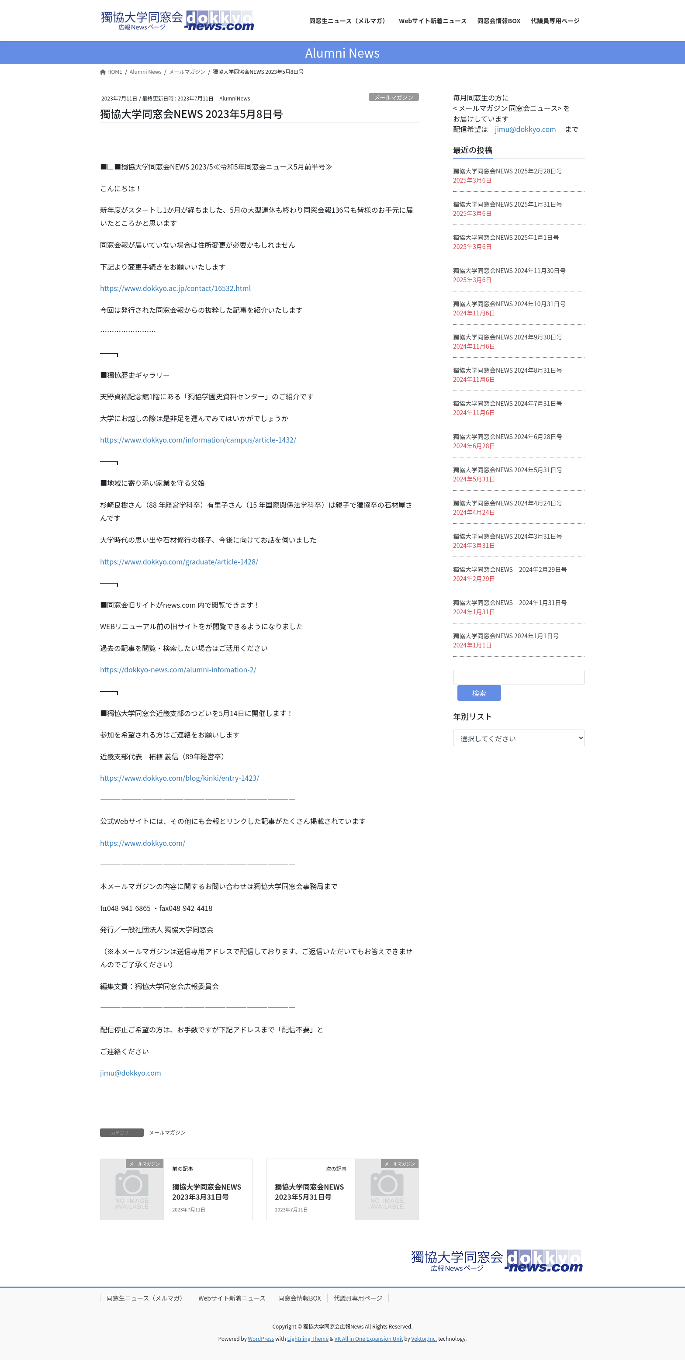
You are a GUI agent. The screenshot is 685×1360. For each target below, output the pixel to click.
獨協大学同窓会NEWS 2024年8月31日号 (507, 370)
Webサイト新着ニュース (232, 1298)
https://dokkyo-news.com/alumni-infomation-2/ (178, 669)
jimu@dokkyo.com (130, 1072)
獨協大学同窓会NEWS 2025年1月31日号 (507, 204)
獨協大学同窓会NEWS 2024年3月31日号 (507, 536)
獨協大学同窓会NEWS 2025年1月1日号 (506, 237)
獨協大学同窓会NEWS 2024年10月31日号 (509, 303)
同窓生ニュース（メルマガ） (146, 1298)
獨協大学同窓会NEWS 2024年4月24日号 (507, 502)
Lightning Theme (308, 1338)
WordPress (261, 1338)
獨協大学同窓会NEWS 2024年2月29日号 (510, 569)
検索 (479, 693)
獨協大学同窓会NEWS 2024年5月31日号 (507, 469)
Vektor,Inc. (424, 1338)
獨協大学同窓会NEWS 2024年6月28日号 (507, 436)
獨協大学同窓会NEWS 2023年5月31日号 (309, 1191)
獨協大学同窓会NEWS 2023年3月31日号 (206, 1191)
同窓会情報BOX (299, 1298)
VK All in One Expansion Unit (369, 1338)
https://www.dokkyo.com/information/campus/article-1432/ (198, 439)
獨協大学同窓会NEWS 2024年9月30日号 (507, 336)
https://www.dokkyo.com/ (142, 842)
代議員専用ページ (358, 1298)
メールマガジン (394, 97)
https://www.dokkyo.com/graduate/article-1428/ (179, 561)
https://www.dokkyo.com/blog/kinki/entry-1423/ (179, 777)
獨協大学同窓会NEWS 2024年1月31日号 (510, 602)
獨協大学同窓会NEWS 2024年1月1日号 (506, 635)
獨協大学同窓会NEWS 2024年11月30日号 (509, 270)
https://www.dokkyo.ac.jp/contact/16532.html (175, 288)
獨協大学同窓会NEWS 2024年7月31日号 (507, 403)
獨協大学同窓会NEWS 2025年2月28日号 (507, 170)
